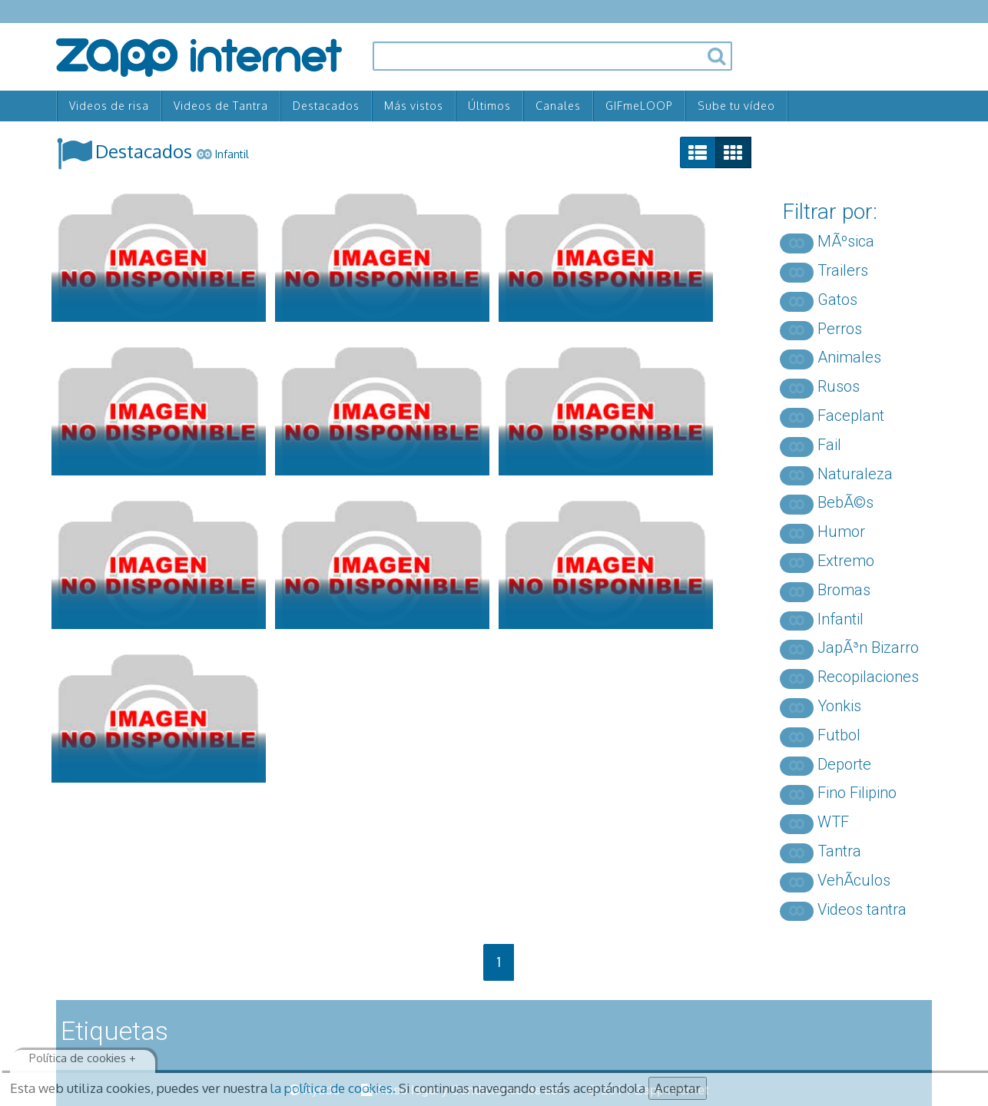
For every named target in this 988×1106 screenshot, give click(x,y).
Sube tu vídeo (736, 105)
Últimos (489, 105)
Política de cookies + (82, 1058)
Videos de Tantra (221, 105)
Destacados (326, 105)
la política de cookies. (333, 1088)
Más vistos (413, 105)
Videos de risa (109, 105)
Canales (558, 105)
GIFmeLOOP (639, 105)
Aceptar (678, 1088)
